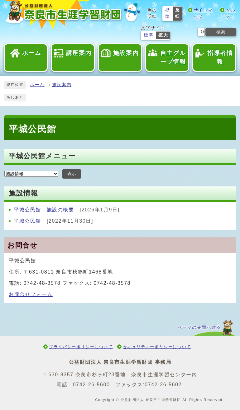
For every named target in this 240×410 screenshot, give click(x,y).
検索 (220, 31)
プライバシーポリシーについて (81, 346)
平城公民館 (27, 221)
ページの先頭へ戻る (199, 327)
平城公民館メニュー (42, 156)
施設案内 (61, 84)
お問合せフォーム (31, 294)
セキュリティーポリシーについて (157, 346)
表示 (71, 173)
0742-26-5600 (91, 384)
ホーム (37, 84)
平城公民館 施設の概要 (44, 209)
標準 (167, 13)
